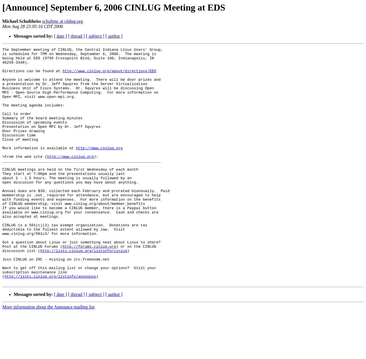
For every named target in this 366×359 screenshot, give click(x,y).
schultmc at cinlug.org (62, 21)
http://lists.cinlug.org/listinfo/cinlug (83, 291)
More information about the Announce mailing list (48, 354)
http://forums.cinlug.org (89, 286)
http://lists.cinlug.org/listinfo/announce (50, 322)
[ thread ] (76, 36)
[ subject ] (95, 36)
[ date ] (60, 36)
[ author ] (114, 36)
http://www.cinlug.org (99, 168)
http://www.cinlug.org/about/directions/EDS (109, 75)
